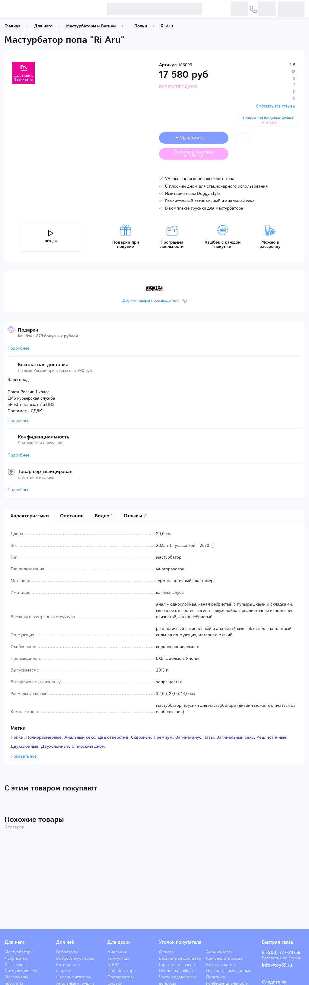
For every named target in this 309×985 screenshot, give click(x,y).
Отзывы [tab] (135, 516)
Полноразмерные (44, 737)
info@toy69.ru (277, 965)
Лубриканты (17, 958)
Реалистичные (271, 737)
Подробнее (18, 348)
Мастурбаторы (19, 952)
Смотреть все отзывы (275, 106)
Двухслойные (24, 746)
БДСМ (113, 964)
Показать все (24, 756)
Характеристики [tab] (30, 516)
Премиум (163, 737)
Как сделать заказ (224, 958)
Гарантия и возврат (178, 964)
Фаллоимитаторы (73, 977)
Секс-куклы (16, 964)
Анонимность (219, 952)
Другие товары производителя (151, 300)
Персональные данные (228, 970)
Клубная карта (220, 964)
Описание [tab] (72, 516)
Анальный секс (79, 737)
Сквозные (141, 737)
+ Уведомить (193, 138)
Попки (17, 737)
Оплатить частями (198, 153)
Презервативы (121, 977)
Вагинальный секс (235, 737)
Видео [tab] (104, 516)
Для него (15, 942)
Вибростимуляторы (75, 958)
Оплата (166, 952)
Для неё (65, 942)
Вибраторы (67, 952)
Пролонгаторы (121, 970)
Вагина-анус (188, 737)
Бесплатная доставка (180, 958)
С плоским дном (88, 746)
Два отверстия (113, 737)
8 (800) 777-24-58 (281, 952)
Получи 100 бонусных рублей (269, 120)
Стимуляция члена (23, 970)
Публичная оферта (177, 970)
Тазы (209, 737)
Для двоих (119, 942)
